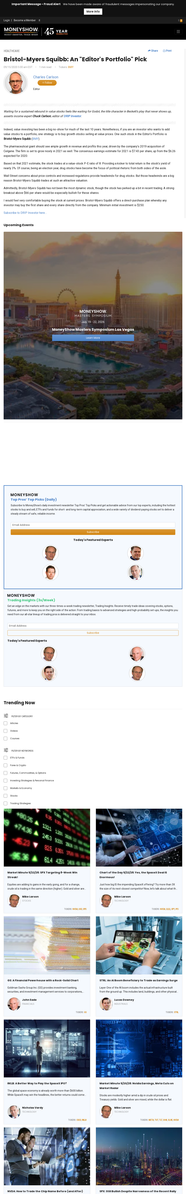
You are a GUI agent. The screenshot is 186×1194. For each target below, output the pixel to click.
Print (167, 50)
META (151, 1120)
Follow (47, 82)
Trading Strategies (20, 803)
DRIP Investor (72, 116)
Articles (14, 723)
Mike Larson (30, 896)
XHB (165, 1120)
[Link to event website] (93, 325)
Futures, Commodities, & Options (28, 772)
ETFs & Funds (17, 757)
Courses (14, 738)
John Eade (29, 1000)
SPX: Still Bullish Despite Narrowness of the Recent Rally (138, 1191)
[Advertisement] (93, 450)
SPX (84, 909)
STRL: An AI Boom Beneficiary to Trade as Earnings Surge (139, 980)
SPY (173, 909)
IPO (177, 909)
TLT (160, 1120)
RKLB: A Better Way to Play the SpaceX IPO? (37, 1083)
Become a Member (25, 20)
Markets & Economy (21, 788)
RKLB (84, 1120)
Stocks (14, 795)
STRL (176, 1012)
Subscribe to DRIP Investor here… (25, 213)
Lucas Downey (124, 1000)
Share (153, 50)
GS (85, 1012)
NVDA (75, 909)
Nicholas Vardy (32, 1108)
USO (80, 909)
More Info (93, 11)
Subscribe (93, 532)
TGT (156, 1120)
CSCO (78, 1120)
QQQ (168, 909)
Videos (14, 730)
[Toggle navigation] (178, 31)
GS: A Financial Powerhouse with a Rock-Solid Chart (42, 980)
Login (7, 20)
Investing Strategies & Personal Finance (32, 780)
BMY (71, 67)
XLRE (170, 1120)
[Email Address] (93, 525)
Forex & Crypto (18, 765)
